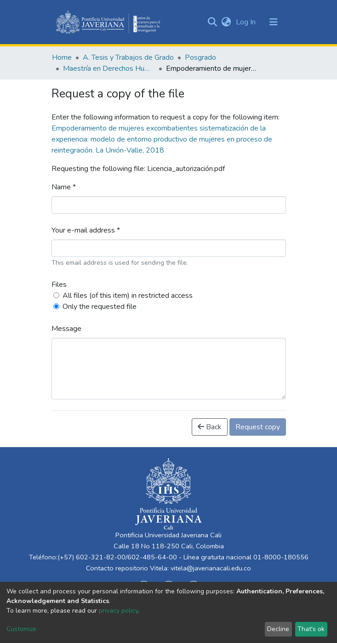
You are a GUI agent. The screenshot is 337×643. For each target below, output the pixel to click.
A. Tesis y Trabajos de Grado (128, 57)
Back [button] (210, 427)
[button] (226, 22)
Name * (63, 187)
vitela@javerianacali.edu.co (211, 568)
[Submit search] (212, 22)
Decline (278, 629)
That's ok (311, 629)
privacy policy (118, 610)
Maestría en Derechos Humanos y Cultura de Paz (109, 68)
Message (66, 329)
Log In (246, 22)
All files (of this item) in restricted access (128, 295)
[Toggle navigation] (273, 22)
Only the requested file (100, 307)
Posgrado (200, 57)
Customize (21, 629)
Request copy (257, 427)
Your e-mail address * (85, 230)
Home (62, 57)
